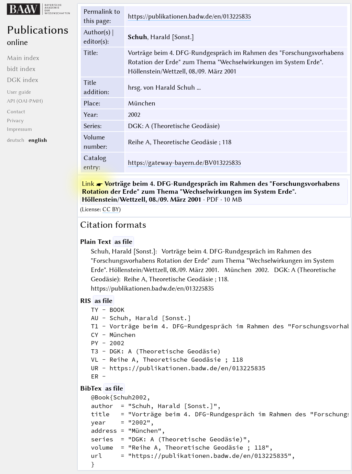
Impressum (19, 129)
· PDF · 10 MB (211, 191)
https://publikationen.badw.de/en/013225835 (189, 16)
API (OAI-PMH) (25, 101)
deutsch (15, 140)
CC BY (110, 209)
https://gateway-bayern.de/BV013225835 (184, 163)
